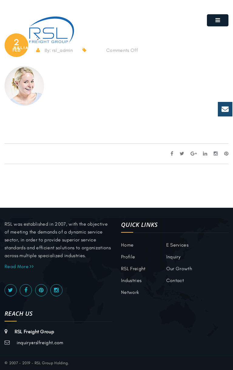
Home (127, 245)
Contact (175, 280)
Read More (19, 266)
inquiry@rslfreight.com (40, 342)
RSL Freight (133, 268)
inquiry (173, 257)
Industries (131, 280)
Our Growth (179, 268)
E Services (177, 245)
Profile (128, 257)
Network (130, 292)
